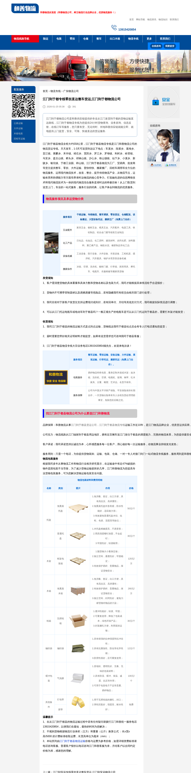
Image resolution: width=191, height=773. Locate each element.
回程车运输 (19, 138)
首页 (131, 19)
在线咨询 (156, 46)
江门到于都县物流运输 (72, 741)
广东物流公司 (71, 91)
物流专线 (133, 38)
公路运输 (18, 123)
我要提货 (169, 46)
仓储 (85, 38)
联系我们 (174, 19)
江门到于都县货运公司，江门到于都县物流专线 (98, 425)
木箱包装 (18, 133)
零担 (72, 38)
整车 (99, 38)
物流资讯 (151, 19)
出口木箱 (115, 38)
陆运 (45, 38)
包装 (59, 38)
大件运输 (18, 128)
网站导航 (140, 19)
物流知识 (163, 19)
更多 (149, 38)
